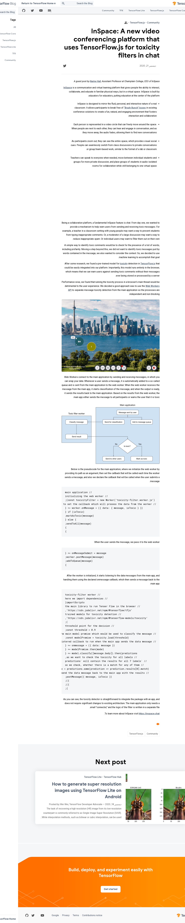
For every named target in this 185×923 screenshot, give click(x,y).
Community (90, 10)
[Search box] (55, 3)
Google (37, 915)
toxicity (105, 263)
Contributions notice (73, 915)
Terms (57, 915)
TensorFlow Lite (118, 10)
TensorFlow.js (139, 10)
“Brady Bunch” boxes (117, 107)
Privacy (47, 915)
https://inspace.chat (131, 713)
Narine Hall (77, 81)
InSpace (49, 87)
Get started (92, 889)
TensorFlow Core (160, 10)
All (175, 10)
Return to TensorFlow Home (20, 3)
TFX (103, 10)
